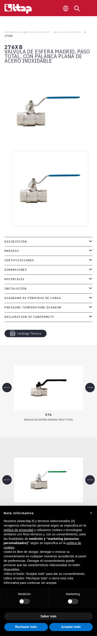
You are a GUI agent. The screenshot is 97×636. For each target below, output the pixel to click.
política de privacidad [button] (18, 530)
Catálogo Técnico (25, 333)
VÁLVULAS (18, 32)
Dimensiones (16, 270)
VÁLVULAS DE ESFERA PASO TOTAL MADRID (69, 32)
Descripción (16, 242)
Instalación (16, 288)
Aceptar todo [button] (71, 627)
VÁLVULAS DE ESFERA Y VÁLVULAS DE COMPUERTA (39, 32)
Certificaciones (19, 260)
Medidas (12, 251)
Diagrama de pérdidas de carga (33, 298)
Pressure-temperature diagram (33, 307)
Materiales (15, 279)
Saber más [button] (48, 616)
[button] (91, 512)
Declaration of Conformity (29, 317)
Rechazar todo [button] (26, 627)
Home (8, 32)
